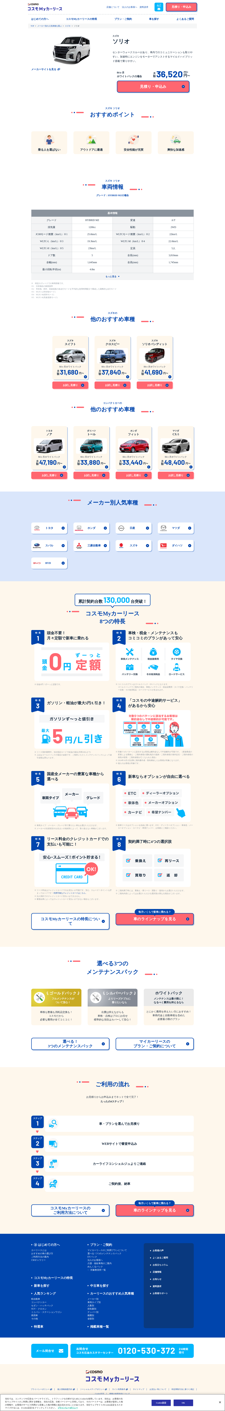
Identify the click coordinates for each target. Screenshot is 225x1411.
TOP (32, 26)
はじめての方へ (49, 1244)
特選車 (38, 1326)
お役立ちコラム (160, 1265)
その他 (34, 1319)
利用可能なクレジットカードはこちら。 (70, 893)
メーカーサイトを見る (43, 69)
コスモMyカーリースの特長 (53, 1277)
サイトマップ (138, 1389)
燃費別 (91, 1315)
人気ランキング (45, 1293)
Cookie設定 (99, 1394)
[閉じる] (220, 1402)
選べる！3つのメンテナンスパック (104, 1253)
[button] (159, 7)
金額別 (91, 1319)
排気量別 (92, 1309)
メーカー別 (93, 1299)
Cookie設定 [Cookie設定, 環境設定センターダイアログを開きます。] (161, 1403)
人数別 (91, 1305)
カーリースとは (39, 1250)
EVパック (92, 1257)
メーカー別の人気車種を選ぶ (49, 26)
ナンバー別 (93, 1312)
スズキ (68, 26)
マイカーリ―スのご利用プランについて (107, 1250)
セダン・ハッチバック (42, 1305)
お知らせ (157, 1279)
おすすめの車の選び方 (42, 1253)
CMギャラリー (38, 1260)
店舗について (113, 7)
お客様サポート (160, 1293)
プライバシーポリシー (40, 1389)
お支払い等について (158, 1389)
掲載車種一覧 (99, 1326)
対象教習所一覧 (98, 1270)
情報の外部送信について (119, 1394)
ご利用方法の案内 (40, 1257)
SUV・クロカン (39, 1309)
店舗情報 (157, 1272)
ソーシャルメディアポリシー (92, 1389)
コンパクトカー (39, 1302)
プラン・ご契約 (101, 1244)
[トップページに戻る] (45, 7)
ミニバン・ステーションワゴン (46, 1312)
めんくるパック (95, 1266)
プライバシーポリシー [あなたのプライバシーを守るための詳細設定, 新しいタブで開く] (68, 1408)
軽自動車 (35, 1299)
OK (183, 1403)
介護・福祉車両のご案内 (100, 1263)
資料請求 (144, 7)
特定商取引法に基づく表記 (183, 1389)
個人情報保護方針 (64, 1389)
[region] (112, 1402)
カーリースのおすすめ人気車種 (112, 1293)
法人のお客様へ (129, 7)
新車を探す (42, 1285)
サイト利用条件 (118, 1389)
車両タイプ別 (94, 1302)
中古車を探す (99, 1285)
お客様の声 (158, 1251)
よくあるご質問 (160, 1258)
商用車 (34, 1315)
